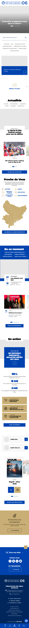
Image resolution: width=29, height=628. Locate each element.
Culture (6, 103)
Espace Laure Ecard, (17, 309)
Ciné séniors (8, 254)
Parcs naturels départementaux (15, 252)
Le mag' (14, 479)
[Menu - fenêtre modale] (5, 625)
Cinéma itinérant (19, 254)
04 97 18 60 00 (15, 594)
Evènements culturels (20, 46)
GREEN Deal (21, 106)
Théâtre (10, 310)
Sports (14, 158)
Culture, (11, 309)
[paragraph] (14, 268)
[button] (26, 621)
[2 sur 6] (14, 19)
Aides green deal (7, 46)
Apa (12, 44)
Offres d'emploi (14, 50)
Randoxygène (22, 48)
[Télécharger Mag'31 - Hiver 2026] (11, 490)
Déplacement (14, 103)
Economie (22, 103)
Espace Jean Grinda (20, 256)
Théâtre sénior (7, 256)
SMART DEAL (14, 128)
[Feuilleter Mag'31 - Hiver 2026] (18, 490)
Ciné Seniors (14, 276)
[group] (15, 477)
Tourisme (13, 106)
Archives (6, 44)
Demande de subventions (10, 48)
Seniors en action (20, 44)
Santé (6, 106)
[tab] (13, 166)
